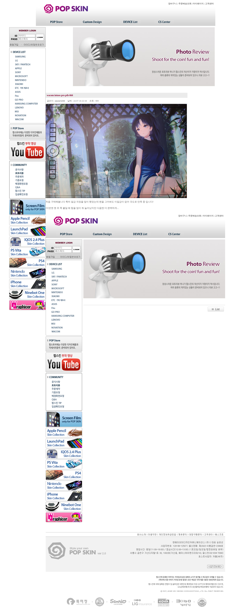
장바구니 (172, 4)
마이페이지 (198, 4)
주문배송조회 (184, 4)
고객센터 (209, 4)
